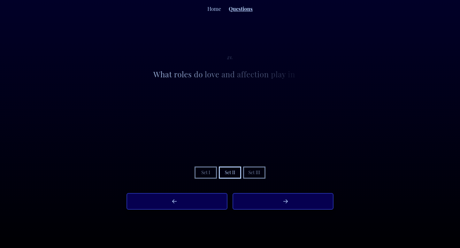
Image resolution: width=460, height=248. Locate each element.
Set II (230, 172)
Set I (205, 172)
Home (214, 8)
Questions (241, 8)
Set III (254, 172)
